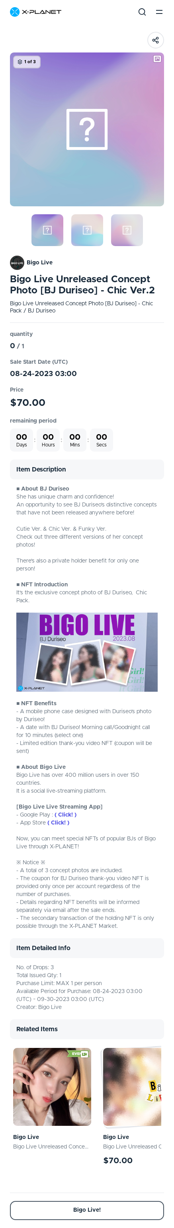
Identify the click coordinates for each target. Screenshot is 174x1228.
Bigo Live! (87, 1210)
